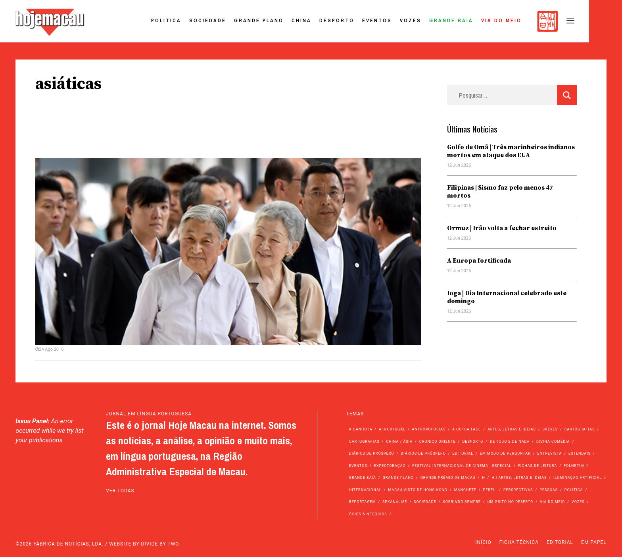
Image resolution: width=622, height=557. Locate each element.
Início (483, 542)
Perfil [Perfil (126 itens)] (490, 490)
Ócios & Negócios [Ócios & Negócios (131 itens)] (368, 514)
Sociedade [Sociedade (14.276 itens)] (425, 502)
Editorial (560, 542)
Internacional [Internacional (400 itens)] (365, 490)
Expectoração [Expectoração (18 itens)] (390, 466)
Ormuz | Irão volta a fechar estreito (502, 228)
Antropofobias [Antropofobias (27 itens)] (429, 429)
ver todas (120, 491)
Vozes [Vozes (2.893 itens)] (578, 502)
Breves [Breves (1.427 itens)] (550, 429)
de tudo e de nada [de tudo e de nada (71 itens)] (510, 442)
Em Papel (594, 542)
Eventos (409, 21)
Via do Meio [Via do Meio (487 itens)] (552, 502)
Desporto (369, 21)
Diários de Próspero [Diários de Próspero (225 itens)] (371, 453)
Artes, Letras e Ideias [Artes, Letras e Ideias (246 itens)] (512, 429)
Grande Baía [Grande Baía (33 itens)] (362, 478)
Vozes (443, 21)
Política (199, 21)
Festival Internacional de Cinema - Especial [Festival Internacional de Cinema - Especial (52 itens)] (461, 466)
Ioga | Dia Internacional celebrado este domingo (506, 297)
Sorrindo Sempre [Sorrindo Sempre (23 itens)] (461, 502)
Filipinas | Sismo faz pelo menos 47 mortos (500, 192)
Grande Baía (484, 21)
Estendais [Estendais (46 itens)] (579, 453)
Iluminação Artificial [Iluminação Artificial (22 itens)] (577, 478)
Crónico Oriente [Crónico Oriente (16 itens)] (437, 442)
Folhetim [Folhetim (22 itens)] (574, 466)
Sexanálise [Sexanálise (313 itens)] (394, 502)
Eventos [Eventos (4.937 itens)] (358, 466)
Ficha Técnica (519, 542)
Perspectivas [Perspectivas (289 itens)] (518, 490)
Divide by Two (160, 544)
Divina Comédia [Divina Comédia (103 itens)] (553, 442)
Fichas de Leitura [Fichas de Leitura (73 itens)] (537, 466)
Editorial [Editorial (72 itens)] (463, 453)
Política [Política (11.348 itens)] (573, 490)
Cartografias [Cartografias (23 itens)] (364, 442)
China (334, 21)
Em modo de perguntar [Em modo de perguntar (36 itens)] (505, 453)
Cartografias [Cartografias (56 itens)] (579, 429)
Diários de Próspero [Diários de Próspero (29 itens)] (423, 453)
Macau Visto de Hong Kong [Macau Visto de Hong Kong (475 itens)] (417, 490)
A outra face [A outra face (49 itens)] (466, 429)
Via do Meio (534, 21)
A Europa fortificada (479, 261)
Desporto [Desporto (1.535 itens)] (472, 442)
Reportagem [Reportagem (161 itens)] (362, 502)
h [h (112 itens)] (483, 478)
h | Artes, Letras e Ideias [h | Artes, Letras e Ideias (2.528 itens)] (519, 478)
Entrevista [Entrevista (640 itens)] (549, 453)
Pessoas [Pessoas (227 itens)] (548, 490)
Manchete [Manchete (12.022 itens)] (465, 490)
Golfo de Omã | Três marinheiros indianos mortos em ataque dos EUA (511, 151)
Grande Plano (291, 21)
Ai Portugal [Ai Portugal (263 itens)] (392, 429)
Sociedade (240, 21)
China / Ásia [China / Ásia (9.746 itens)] (399, 442)
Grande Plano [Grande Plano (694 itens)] (398, 478)
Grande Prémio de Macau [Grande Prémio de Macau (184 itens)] (448, 478)
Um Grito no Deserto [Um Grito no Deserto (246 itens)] (511, 502)
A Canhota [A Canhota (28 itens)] (360, 429)
